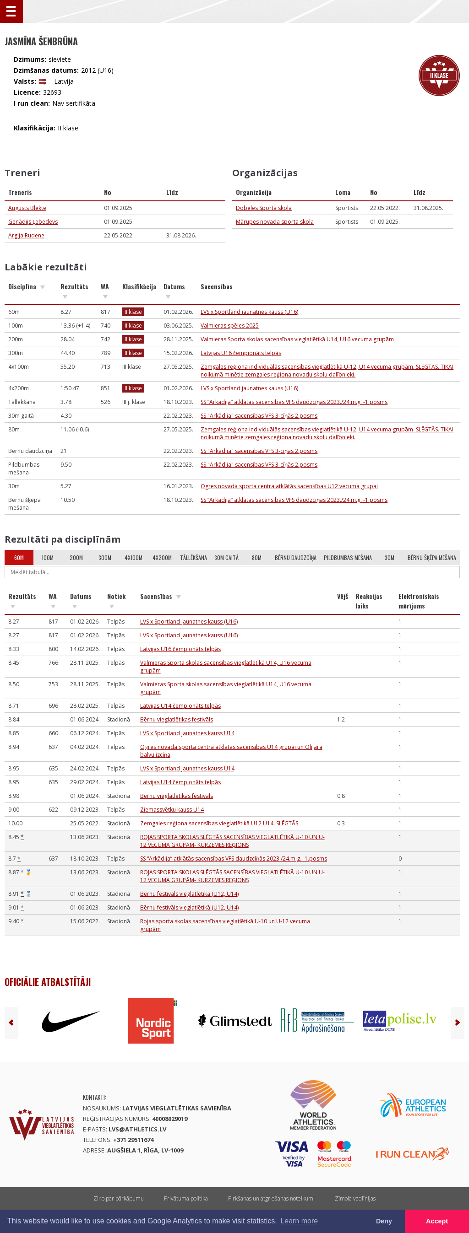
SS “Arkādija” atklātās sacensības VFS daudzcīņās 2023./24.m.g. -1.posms (294, 402)
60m (19, 557)
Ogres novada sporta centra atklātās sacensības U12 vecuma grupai (289, 486)
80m (257, 557)
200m (76, 557)
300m (104, 557)
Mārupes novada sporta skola (275, 222)
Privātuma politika (186, 1198)
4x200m (162, 557)
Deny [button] (384, 1221)
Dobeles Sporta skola (264, 208)
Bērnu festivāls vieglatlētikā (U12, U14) (189, 894)
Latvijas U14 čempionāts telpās (180, 706)
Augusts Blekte (27, 208)
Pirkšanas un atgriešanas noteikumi (271, 1198)
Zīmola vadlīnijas (355, 1198)
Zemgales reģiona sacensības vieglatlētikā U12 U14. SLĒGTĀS (219, 823)
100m (48, 557)
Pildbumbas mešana (348, 557)
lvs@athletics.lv (137, 1129)
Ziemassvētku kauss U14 (172, 809)
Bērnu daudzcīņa (295, 557)
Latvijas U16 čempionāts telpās (241, 353)
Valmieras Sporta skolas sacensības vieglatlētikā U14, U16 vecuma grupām (297, 339)
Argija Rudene (26, 235)
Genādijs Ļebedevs (33, 222)
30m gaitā (226, 557)
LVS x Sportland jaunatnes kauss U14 (187, 768)
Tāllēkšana (193, 557)
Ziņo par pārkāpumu (118, 1198)
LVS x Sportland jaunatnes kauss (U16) (249, 312)
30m (389, 557)
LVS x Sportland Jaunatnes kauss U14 (187, 733)
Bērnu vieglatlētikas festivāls (176, 719)
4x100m (133, 557)
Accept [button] (437, 1221)
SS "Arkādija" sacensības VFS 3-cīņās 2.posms (259, 416)
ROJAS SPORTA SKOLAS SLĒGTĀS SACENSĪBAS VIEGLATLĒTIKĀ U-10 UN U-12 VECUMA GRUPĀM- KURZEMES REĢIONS (232, 841)
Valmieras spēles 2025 (230, 325)
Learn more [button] (299, 1221)
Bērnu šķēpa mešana (432, 557)
